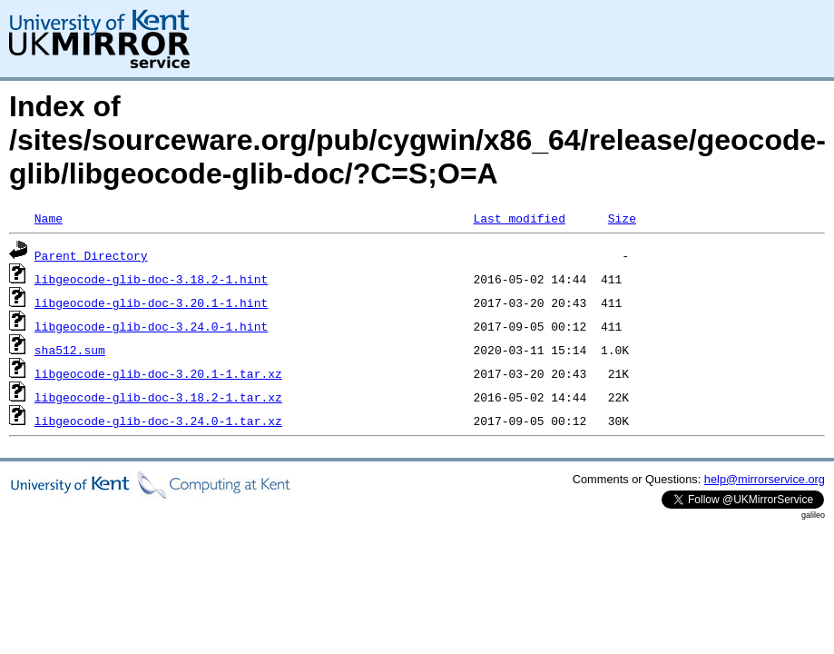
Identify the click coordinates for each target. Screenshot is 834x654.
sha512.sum (69, 350)
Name (48, 218)
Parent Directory (91, 255)
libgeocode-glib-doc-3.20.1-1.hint (151, 302)
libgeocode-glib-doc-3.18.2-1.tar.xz (158, 397)
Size (622, 218)
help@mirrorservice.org (764, 479)
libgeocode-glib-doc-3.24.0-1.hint (151, 326)
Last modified (518, 218)
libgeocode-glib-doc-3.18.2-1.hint (151, 279)
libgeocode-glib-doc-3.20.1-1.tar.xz (158, 373)
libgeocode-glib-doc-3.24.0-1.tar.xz (158, 420)
